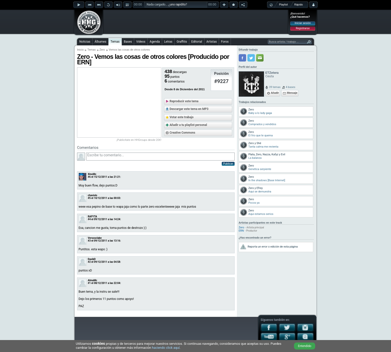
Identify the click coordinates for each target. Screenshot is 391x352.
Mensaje (292, 92)
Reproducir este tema (184, 101)
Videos (140, 41)
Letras (168, 41)
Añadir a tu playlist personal (188, 125)
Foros (224, 41)
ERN (241, 230)
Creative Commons (182, 132)
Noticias (84, 41)
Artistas (211, 41)
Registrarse (302, 28)
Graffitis (182, 41)
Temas (114, 41)
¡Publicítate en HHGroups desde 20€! (138, 140)
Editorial (196, 41)
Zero (102, 49)
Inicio (80, 49)
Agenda (155, 41)
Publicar (228, 163)
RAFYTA (92, 216)
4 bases (290, 87)
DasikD (92, 259)
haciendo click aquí (166, 348)
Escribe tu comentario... (160, 157)
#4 (89, 219)
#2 (89, 262)
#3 (89, 240)
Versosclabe (95, 238)
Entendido (304, 346)
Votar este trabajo (182, 117)
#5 (89, 198)
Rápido (298, 4)
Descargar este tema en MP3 (189, 109)
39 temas (275, 87)
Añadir (275, 92)
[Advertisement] (196, 21)
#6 (89, 177)
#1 (89, 283)
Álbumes (100, 41)
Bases (128, 41)
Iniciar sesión (303, 23)
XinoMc (92, 174)
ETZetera (272, 73)
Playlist (283, 4)
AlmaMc (92, 280)
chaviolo (92, 195)
